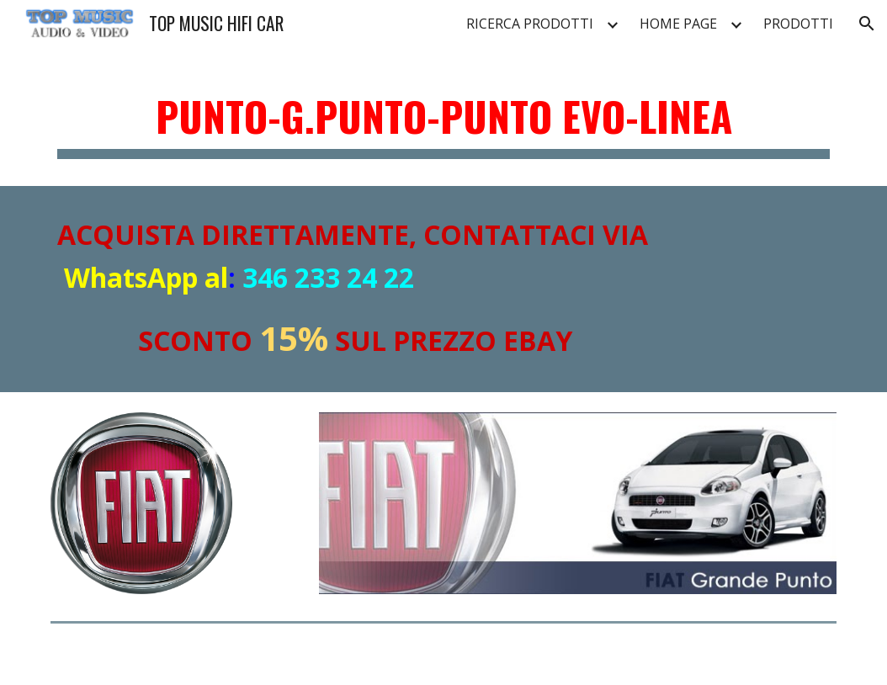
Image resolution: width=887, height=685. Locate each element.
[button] (867, 23)
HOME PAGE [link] (678, 23)
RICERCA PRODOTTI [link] (529, 23)
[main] (443, 118)
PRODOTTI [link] (798, 23)
